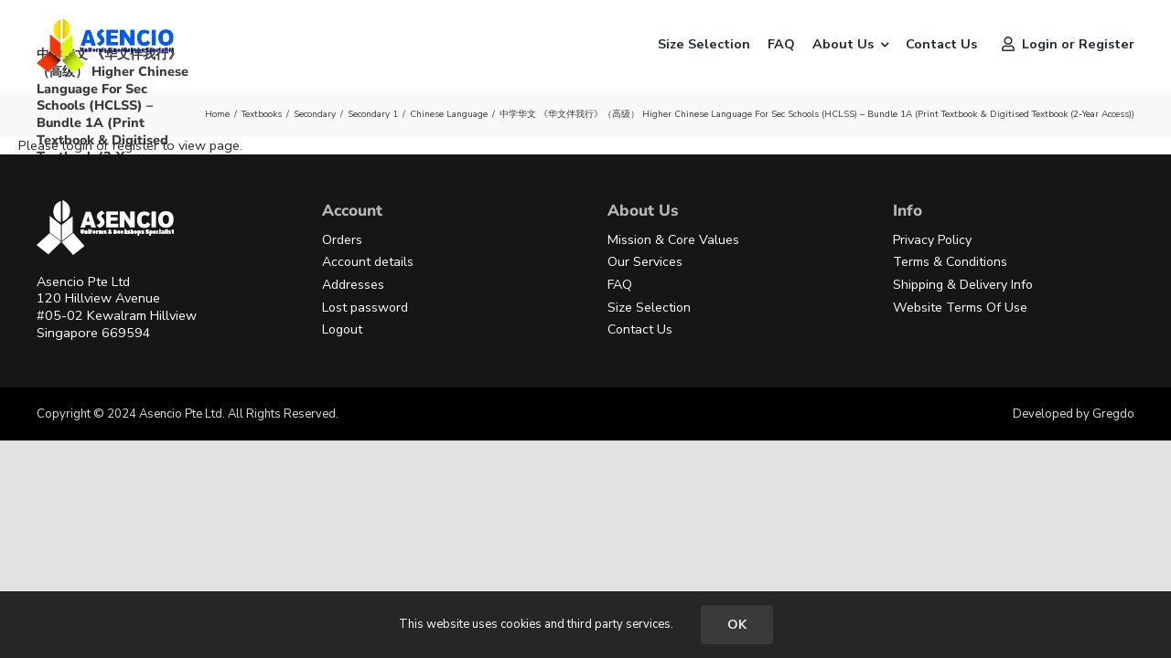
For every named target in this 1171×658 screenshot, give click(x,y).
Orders (342, 240)
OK (737, 624)
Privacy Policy (932, 240)
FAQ (619, 284)
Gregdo (1113, 414)
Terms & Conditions (950, 262)
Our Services (644, 262)
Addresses (353, 284)
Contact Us (639, 329)
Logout (342, 329)
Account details (368, 262)
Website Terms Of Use (960, 307)
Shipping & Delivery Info (963, 284)
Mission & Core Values (673, 240)
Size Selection (649, 307)
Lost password (365, 307)
